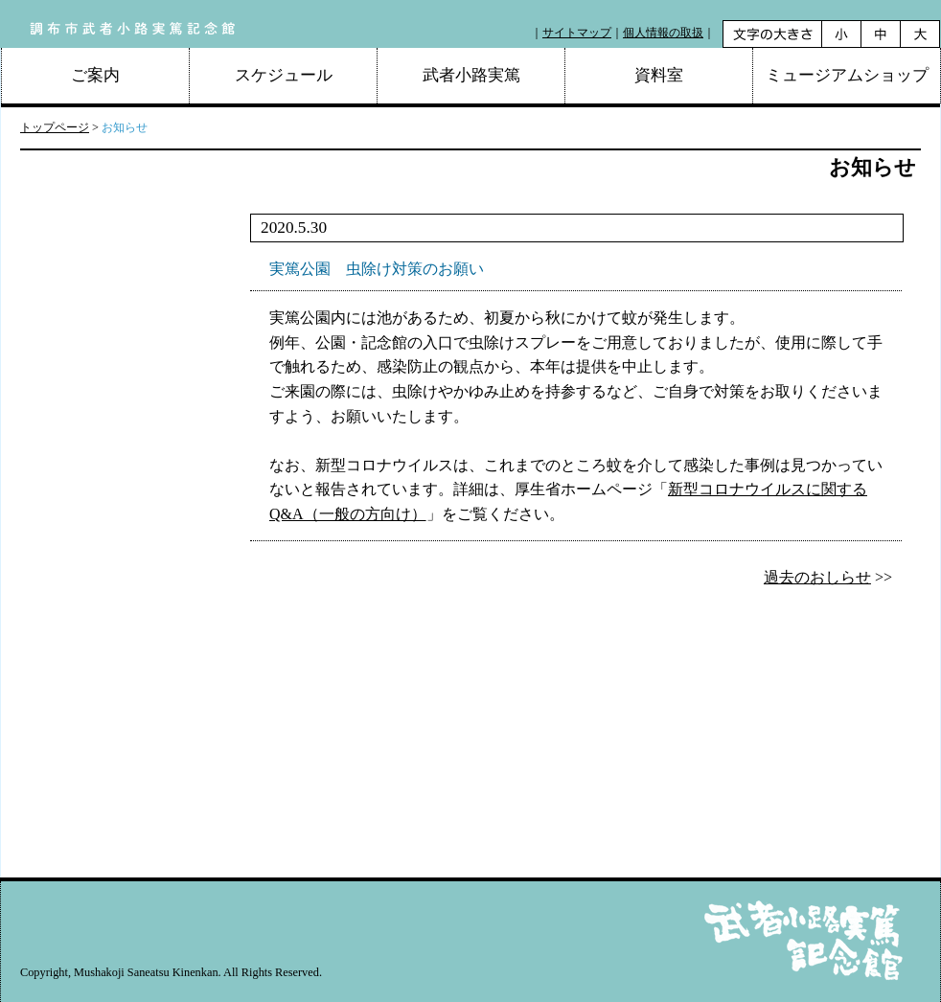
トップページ (54, 127)
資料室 (658, 75)
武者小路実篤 (471, 75)
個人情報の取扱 (663, 32)
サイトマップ (576, 32)
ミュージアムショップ (847, 75)
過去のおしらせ (817, 577)
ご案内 (95, 75)
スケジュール (284, 75)
